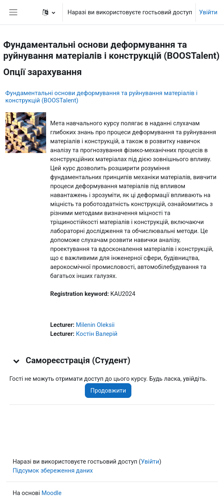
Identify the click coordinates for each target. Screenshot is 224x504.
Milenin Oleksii (95, 325)
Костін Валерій (97, 333)
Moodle (52, 493)
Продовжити (108, 390)
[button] (49, 12)
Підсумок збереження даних (53, 470)
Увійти (208, 12)
